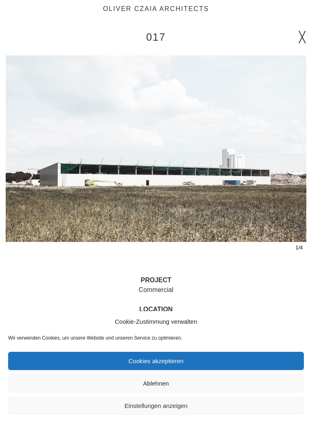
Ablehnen (156, 383)
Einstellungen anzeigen (155, 405)
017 (156, 37)
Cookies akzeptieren (156, 360)
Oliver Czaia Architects (156, 8)
